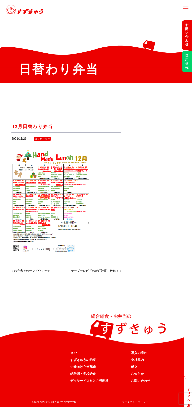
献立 (134, 366)
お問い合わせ (140, 380)
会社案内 (137, 360)
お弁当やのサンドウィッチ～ (33, 270)
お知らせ (137, 373)
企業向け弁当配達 (83, 366)
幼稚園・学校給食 (83, 373)
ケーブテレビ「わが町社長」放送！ (95, 270)
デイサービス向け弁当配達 (89, 380)
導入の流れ (139, 353)
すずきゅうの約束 (83, 360)
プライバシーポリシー (135, 402)
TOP (73, 353)
